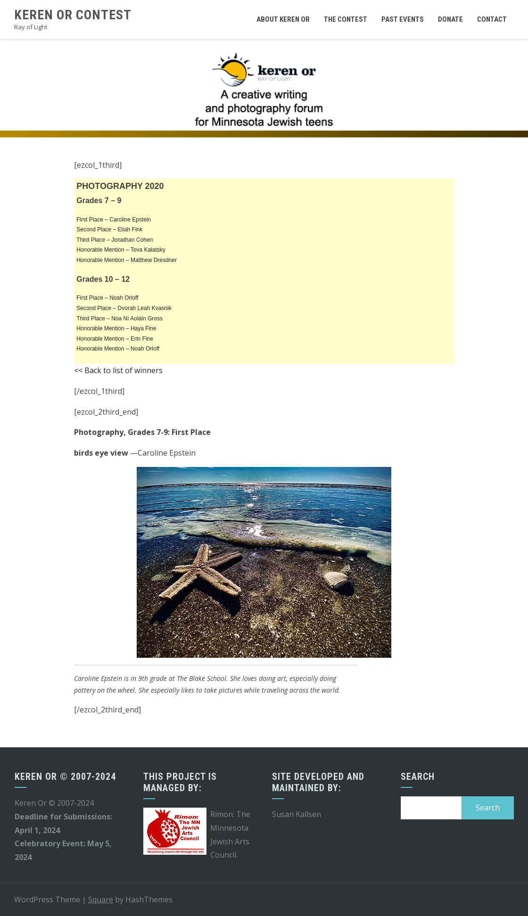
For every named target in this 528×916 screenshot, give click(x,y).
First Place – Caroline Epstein (113, 219)
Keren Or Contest (73, 15)
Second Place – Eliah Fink (109, 229)
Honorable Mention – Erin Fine (114, 338)
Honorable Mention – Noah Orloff (117, 348)
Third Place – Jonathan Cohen (114, 240)
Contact (492, 19)
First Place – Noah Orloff (107, 297)
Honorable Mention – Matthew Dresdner (126, 260)
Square (100, 899)
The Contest (345, 19)
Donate (450, 19)
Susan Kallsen (296, 814)
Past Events (402, 19)
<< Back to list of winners (118, 370)
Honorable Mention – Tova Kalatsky (120, 249)
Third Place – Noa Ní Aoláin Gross (119, 318)
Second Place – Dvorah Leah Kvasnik (123, 308)
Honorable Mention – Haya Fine (116, 328)
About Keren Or (283, 19)
